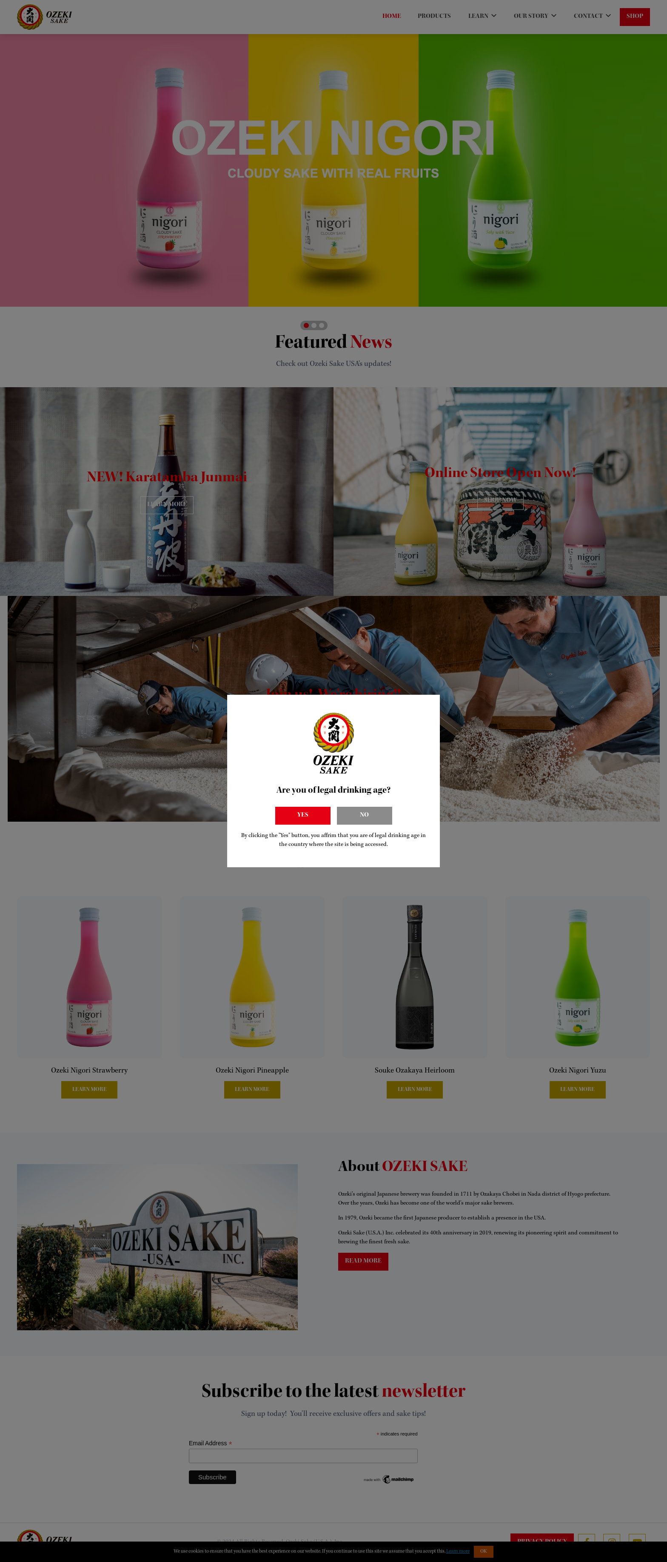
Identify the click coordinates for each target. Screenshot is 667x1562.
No (364, 815)
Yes (302, 815)
